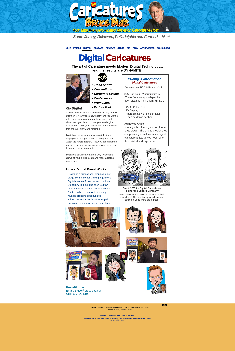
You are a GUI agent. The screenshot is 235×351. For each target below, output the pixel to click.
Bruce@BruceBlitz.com (123, 310)
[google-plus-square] (166, 305)
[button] (167, 29)
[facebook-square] (163, 305)
